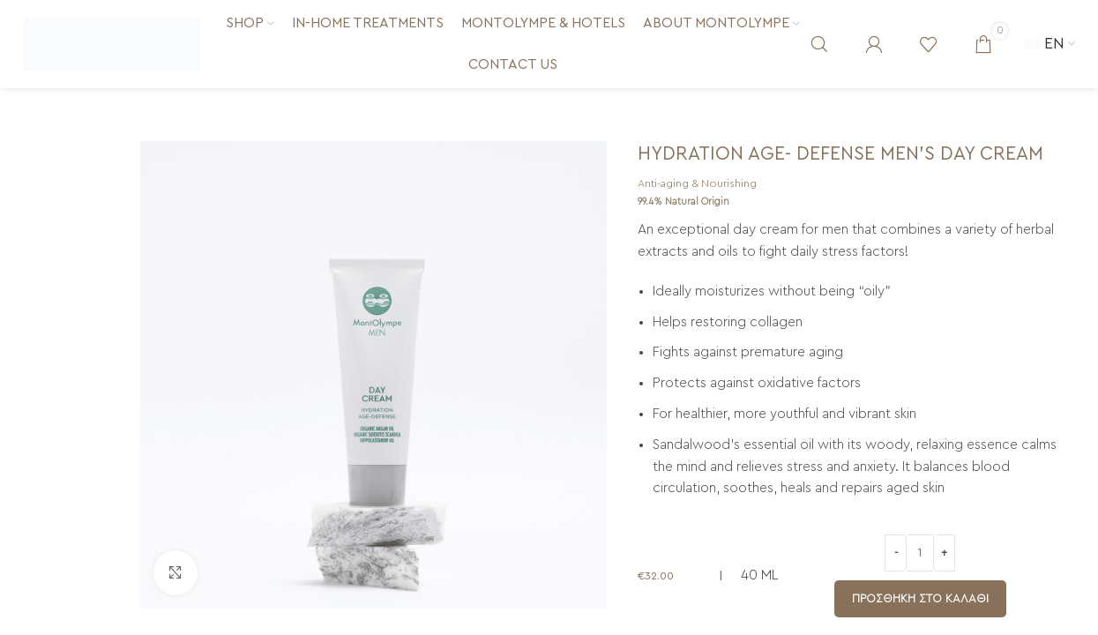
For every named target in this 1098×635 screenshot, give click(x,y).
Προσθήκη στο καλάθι (920, 598)
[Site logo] (112, 43)
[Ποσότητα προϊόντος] (920, 553)
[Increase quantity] (944, 553)
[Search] (819, 44)
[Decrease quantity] (896, 553)
